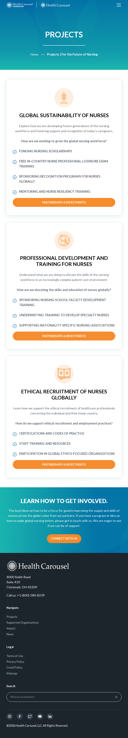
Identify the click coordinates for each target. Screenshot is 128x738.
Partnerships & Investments (64, 202)
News (10, 634)
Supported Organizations (22, 622)
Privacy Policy (15, 661)
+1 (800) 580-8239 (31, 595)
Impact (11, 628)
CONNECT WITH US (64, 539)
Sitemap (11, 673)
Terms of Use (14, 656)
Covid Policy (14, 667)
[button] (118, 5)
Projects (11, 616)
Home (34, 53)
